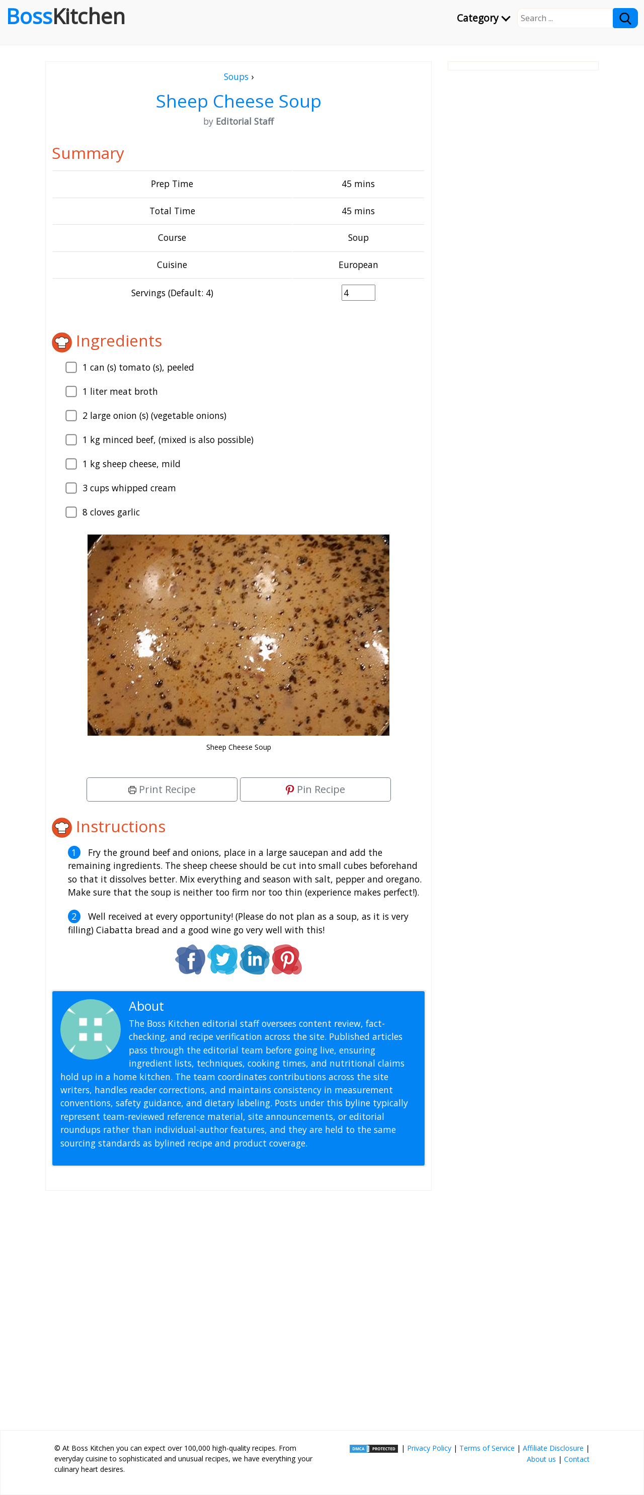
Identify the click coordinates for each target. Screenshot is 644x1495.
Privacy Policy (429, 1448)
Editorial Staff (206, 1006)
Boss (65, 16)
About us (541, 1459)
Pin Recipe (315, 789)
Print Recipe (162, 789)
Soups (236, 76)
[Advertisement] (238, 1306)
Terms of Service (487, 1448)
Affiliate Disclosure (553, 1448)
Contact (577, 1459)
